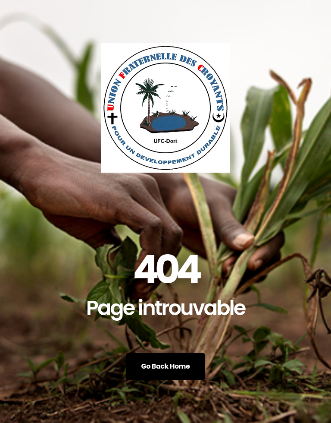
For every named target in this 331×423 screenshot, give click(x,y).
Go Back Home (165, 366)
